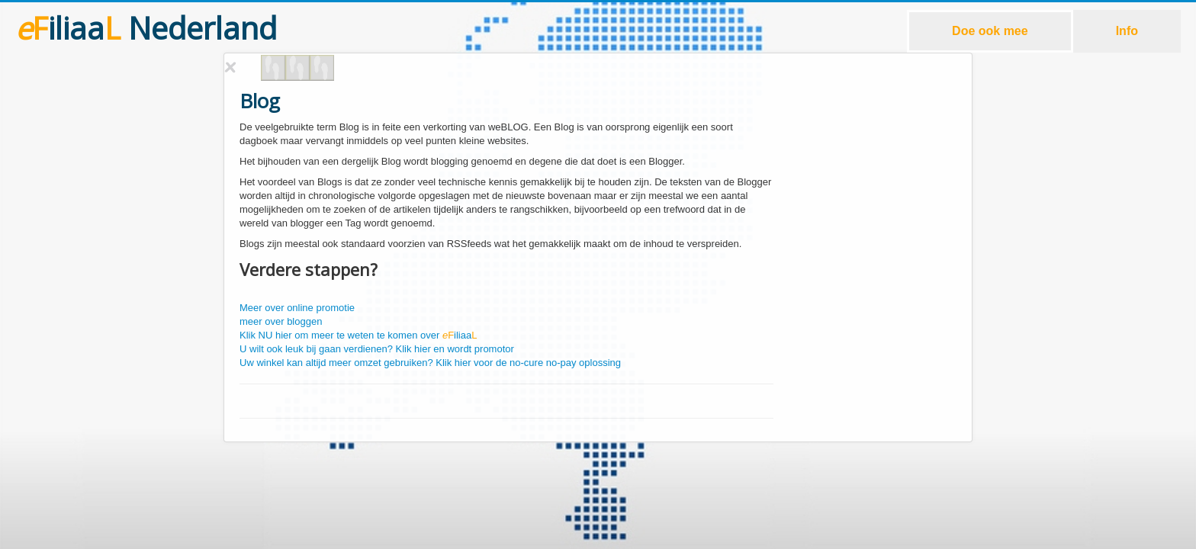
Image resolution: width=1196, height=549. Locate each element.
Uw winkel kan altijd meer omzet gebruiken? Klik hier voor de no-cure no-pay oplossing (430, 362)
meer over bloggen (281, 321)
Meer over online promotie (297, 307)
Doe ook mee (990, 30)
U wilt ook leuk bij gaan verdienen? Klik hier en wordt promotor (377, 349)
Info (1127, 30)
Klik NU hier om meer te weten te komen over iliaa (358, 335)
